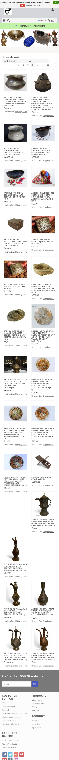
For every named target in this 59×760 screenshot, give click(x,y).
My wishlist (36, 727)
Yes (55, 2)
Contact (5, 710)
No (22, 6)
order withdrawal (9, 720)
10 (43, 65)
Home (5, 57)
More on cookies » (33, 6)
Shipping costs (21, 112)
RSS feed (36, 710)
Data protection (8, 707)
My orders (36, 724)
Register (35, 721)
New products (38, 704)
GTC (4, 703)
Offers (34, 707)
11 (48, 65)
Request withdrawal (10, 724)
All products (37, 700)
